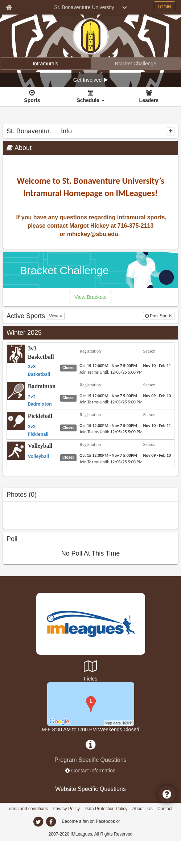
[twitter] (38, 822)
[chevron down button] (124, 7)
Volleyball (40, 446)
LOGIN (164, 6)
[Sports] (32, 97)
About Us (142, 808)
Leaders (149, 100)
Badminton (41, 386)
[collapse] (170, 131)
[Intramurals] (45, 63)
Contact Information (93, 770)
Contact (164, 808)
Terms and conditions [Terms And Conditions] (27, 808)
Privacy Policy (66, 808)
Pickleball (40, 416)
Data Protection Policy (106, 808)
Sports (32, 100)
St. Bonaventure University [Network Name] (84, 7)
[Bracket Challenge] (136, 63)
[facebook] (51, 822)
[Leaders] (149, 97)
